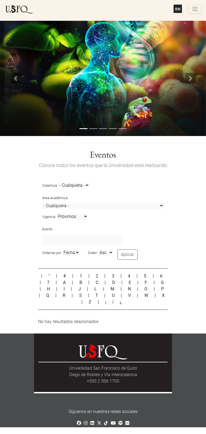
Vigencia (48, 217)
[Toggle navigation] (195, 8)
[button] (15, 78)
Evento (47, 229)
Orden (92, 253)
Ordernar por (51, 253)
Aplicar (127, 254)
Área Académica (55, 198)
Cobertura (49, 185)
